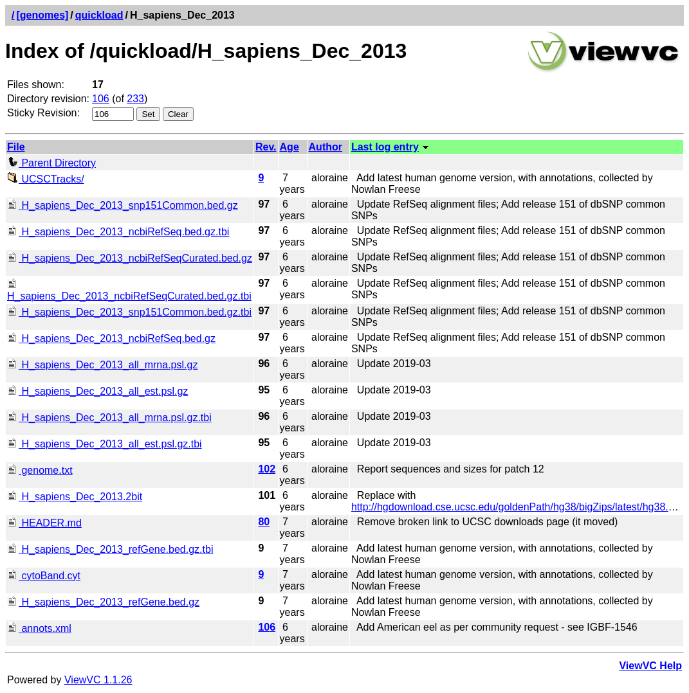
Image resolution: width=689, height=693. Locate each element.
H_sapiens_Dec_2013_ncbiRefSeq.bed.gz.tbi (118, 231)
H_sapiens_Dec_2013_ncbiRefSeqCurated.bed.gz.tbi (129, 290)
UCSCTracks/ (45, 179)
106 (100, 98)
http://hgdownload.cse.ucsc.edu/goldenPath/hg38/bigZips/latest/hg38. (509, 506)
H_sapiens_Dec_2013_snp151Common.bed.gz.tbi (129, 312)
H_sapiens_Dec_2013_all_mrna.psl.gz (102, 364)
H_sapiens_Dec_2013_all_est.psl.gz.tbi (104, 443)
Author (325, 146)
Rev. (266, 146)
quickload (99, 15)
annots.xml (39, 628)
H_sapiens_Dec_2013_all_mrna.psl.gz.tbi (109, 417)
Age (289, 146)
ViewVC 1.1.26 (98, 679)
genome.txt (40, 470)
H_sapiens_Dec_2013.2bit (74, 496)
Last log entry (385, 146)
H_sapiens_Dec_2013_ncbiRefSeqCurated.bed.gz (129, 258)
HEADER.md (44, 523)
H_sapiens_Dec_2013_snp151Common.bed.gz (122, 205)
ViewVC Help (650, 665)
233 (135, 98)
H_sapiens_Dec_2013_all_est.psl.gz (97, 391)
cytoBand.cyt (43, 575)
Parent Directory (51, 163)
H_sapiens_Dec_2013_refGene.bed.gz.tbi (110, 549)
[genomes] (42, 15)
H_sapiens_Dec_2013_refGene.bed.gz (103, 602)
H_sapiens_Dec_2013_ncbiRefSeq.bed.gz (111, 338)
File (16, 146)
